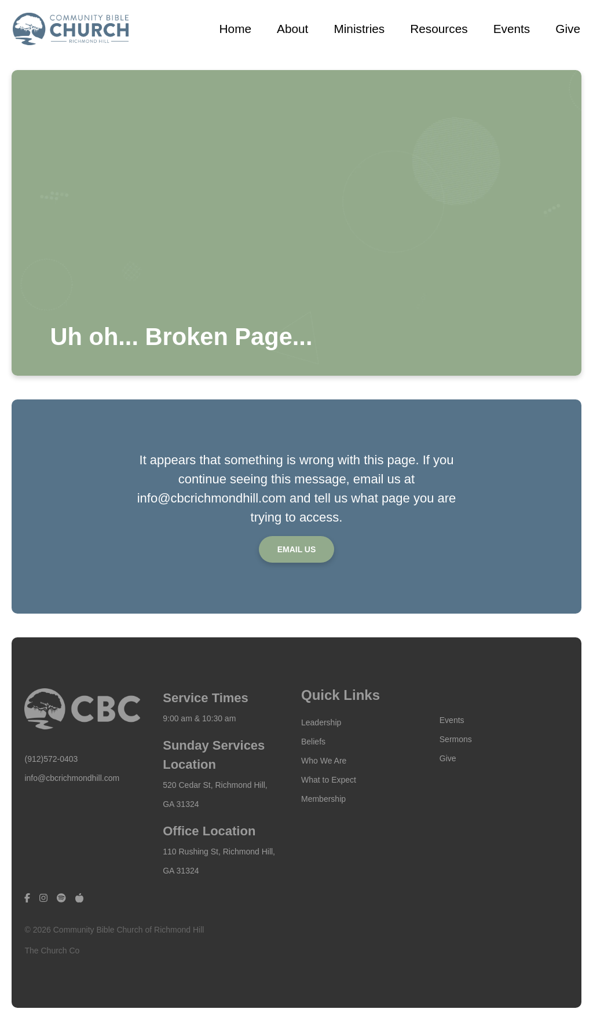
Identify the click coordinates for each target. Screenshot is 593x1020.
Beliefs (313, 741)
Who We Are (323, 760)
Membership (323, 798)
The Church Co (51, 950)
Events (452, 720)
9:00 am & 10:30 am (199, 718)
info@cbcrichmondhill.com (71, 778)
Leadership (321, 722)
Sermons (456, 739)
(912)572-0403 (51, 759)
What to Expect (328, 779)
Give (448, 758)
